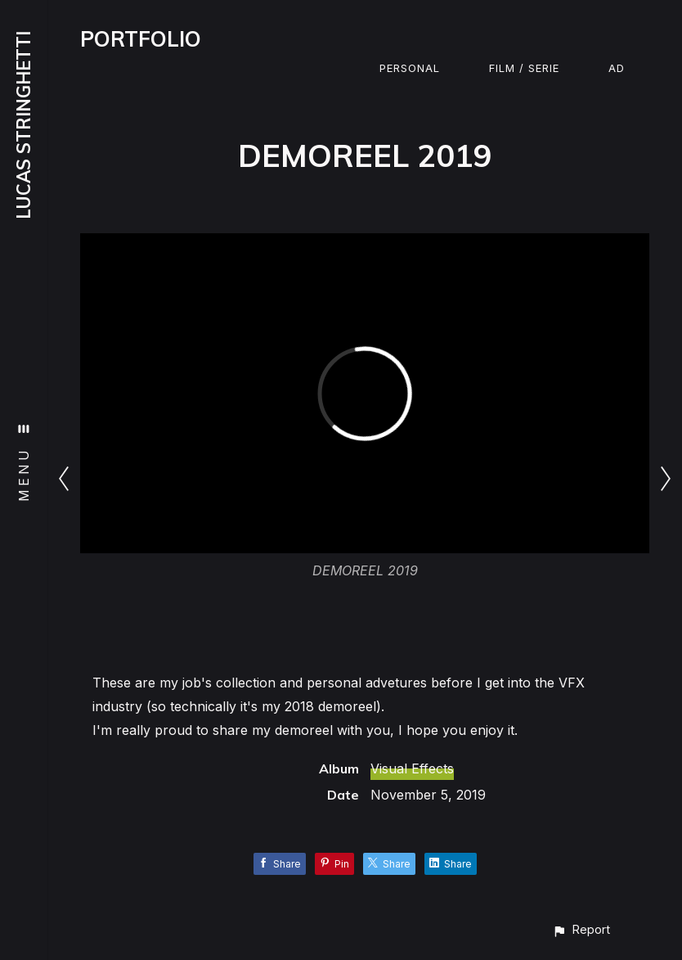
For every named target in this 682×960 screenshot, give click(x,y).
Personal (409, 67)
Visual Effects (412, 768)
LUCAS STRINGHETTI (23, 125)
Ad (616, 67)
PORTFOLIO (140, 38)
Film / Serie (524, 67)
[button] (581, 929)
